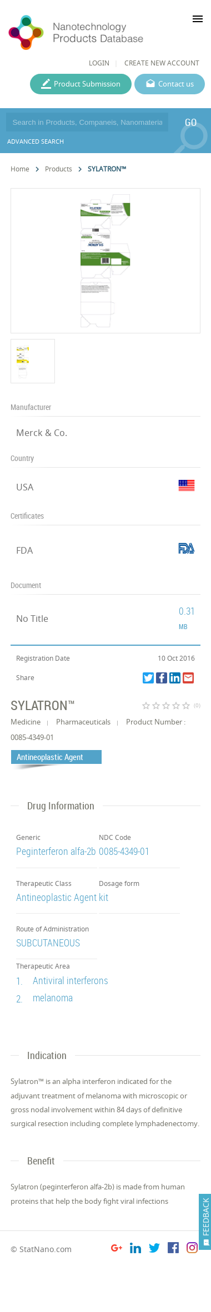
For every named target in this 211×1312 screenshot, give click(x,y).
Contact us (176, 84)
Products (58, 169)
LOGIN (99, 63)
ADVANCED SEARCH (35, 141)
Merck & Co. (41, 433)
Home (20, 169)
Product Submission (87, 84)
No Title (32, 618)
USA (24, 487)
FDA (24, 550)
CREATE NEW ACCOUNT (161, 63)
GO (191, 122)
